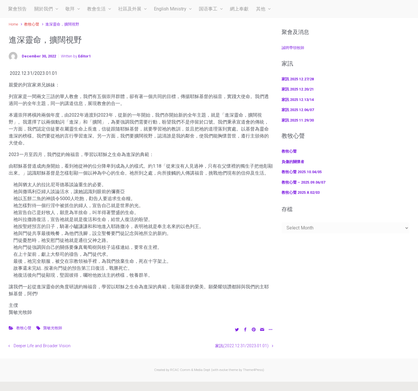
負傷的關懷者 (293, 162)
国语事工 (208, 9)
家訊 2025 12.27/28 (298, 79)
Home (13, 24)
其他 (260, 9)
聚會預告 (17, 9)
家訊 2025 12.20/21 (298, 89)
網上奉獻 (239, 9)
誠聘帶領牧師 (293, 48)
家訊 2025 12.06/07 (298, 110)
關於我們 (43, 9)
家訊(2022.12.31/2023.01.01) (242, 345)
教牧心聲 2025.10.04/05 (302, 172)
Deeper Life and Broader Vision (42, 345)
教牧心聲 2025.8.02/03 (301, 192)
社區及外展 (129, 9)
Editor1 (84, 56)
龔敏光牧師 (52, 328)
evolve (223, 370)
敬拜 (70, 9)
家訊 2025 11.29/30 (298, 120)
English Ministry (170, 9)
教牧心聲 (31, 24)
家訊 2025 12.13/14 (298, 99)
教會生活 (96, 9)
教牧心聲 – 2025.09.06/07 (303, 182)
